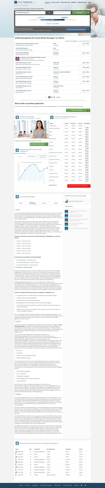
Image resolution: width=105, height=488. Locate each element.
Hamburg (51, 145)
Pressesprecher (38, 416)
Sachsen (51, 170)
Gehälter (47, 2)
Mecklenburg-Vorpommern (56, 152)
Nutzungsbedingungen (46, 485)
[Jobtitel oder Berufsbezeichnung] (30, 12)
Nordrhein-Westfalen (54, 159)
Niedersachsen (53, 156)
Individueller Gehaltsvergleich (78, 186)
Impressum (35, 485)
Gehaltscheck (55, 2)
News (89, 2)
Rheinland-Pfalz (53, 163)
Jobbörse (73, 2)
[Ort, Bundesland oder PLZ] (62, 12)
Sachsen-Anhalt (53, 173)
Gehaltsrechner (65, 2)
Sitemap (77, 485)
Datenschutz (57, 485)
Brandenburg (52, 138)
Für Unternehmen (67, 485)
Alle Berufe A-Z (52, 185)
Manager (28, 270)
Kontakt (21, 485)
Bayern (51, 131)
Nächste (58, 97)
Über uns (27, 485)
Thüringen (51, 180)
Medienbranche (50, 431)
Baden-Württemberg (54, 128)
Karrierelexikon (82, 2)
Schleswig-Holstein (54, 177)
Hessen (51, 149)
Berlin (50, 135)
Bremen (51, 142)
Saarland (51, 166)
